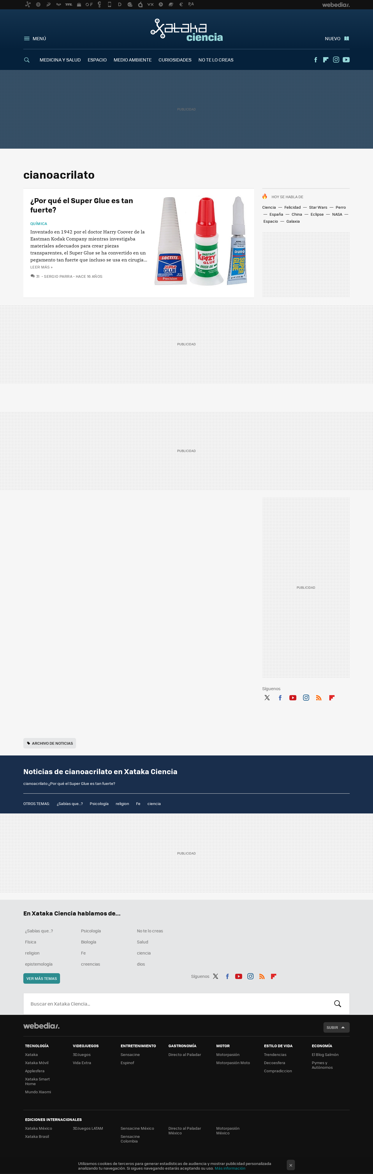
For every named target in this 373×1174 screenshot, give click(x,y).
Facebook (315, 59)
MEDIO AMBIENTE (133, 59)
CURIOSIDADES (175, 59)
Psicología (99, 803)
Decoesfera (274, 1062)
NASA (337, 214)
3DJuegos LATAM (88, 1128)
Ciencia (269, 207)
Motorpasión (228, 1054)
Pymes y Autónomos (322, 1065)
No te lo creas (150, 931)
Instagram (335, 59)
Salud (142, 942)
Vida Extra (82, 1062)
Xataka (31, 1054)
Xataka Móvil (36, 1062)
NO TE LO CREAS (215, 59)
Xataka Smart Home (37, 1081)
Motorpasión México (228, 1130)
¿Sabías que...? (70, 803)
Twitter (267, 696)
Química (38, 223)
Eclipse (317, 214)
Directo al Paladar (184, 1054)
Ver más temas (42, 978)
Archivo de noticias (52, 743)
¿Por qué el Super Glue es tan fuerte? (81, 205)
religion (122, 803)
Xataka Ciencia (186, 29)
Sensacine (130, 1054)
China (297, 214)
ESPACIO (97, 59)
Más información (230, 1168)
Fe (138, 803)
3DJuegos (82, 1054)
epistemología (38, 964)
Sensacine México (137, 1128)
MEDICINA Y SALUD (60, 59)
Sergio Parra (58, 276)
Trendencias (275, 1054)
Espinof (127, 1062)
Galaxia (293, 221)
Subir (332, 1027)
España (276, 214)
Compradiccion (278, 1070)
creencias (90, 964)
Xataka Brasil (37, 1136)
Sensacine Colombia (130, 1138)
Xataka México (38, 1128)
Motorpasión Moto (233, 1062)
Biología (88, 942)
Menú (39, 38)
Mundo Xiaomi (38, 1091)
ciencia (154, 803)
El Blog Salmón (325, 1054)
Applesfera (35, 1070)
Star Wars (318, 207)
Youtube (346, 59)
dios (141, 964)
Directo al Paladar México (184, 1130)
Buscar (337, 1004)
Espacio (270, 221)
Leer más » (41, 267)
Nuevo (332, 38)
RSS (318, 696)
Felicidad (292, 207)
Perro (341, 207)
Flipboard (325, 59)
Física (30, 942)
